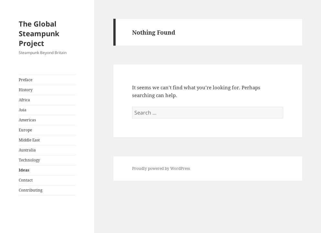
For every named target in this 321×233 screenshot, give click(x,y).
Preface (25, 80)
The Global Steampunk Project (39, 33)
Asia (22, 110)
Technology (29, 160)
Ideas (24, 170)
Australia (27, 150)
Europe (25, 130)
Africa (24, 100)
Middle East (29, 140)
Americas (27, 120)
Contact (26, 180)
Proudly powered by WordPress (161, 168)
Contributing (30, 190)
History (26, 90)
